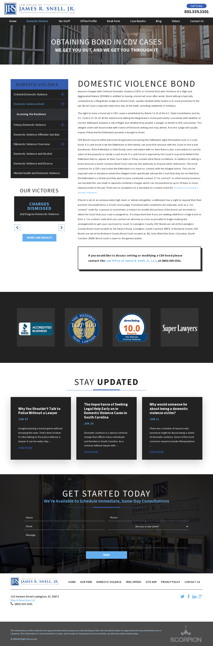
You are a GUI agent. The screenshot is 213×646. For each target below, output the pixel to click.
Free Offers (133, 582)
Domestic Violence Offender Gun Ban (36, 134)
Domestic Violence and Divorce (33, 163)
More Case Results (39, 237)
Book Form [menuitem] (113, 21)
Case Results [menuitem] (137, 21)
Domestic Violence (108, 582)
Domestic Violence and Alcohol (33, 154)
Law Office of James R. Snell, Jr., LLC (130, 261)
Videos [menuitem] (176, 21)
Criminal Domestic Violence (30, 94)
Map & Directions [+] (23, 600)
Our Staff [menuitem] (64, 21)
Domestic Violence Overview (32, 144)
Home (72, 582)
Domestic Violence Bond (29, 104)
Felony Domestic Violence (30, 125)
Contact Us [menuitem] (197, 21)
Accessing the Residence (31, 114)
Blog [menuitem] (159, 21)
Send (106, 554)
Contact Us (192, 582)
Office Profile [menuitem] (88, 21)
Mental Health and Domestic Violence (37, 173)
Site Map (151, 582)
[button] (62, 94)
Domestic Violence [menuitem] (37, 21)
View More (25, 448)
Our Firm (86, 582)
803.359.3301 (196, 11)
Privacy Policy (170, 582)
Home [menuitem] (12, 21)
